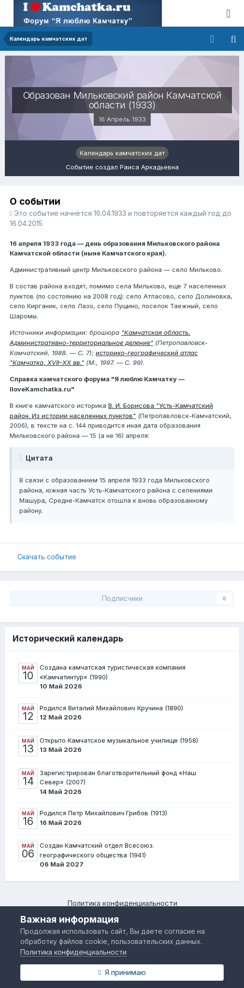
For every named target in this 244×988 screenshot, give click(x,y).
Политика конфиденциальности (122, 903)
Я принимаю (121, 972)
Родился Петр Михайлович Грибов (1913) (103, 813)
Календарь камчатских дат (122, 153)
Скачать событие (46, 557)
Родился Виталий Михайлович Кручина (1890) (111, 708)
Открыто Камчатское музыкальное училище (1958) (119, 740)
